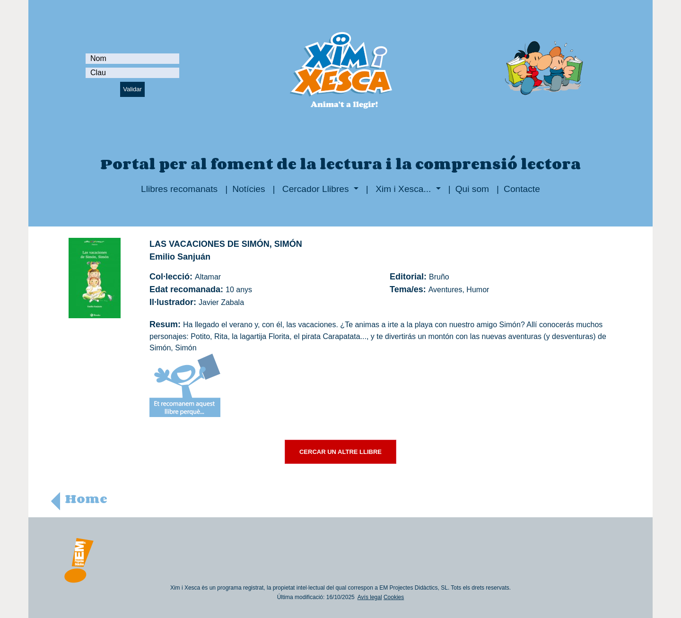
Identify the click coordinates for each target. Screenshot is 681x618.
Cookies (394, 597)
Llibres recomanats (179, 189)
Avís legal (370, 597)
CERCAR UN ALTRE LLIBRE (340, 451)
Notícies (248, 189)
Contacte (522, 189)
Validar (132, 89)
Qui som (472, 189)
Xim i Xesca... (403, 189)
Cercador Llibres (315, 189)
